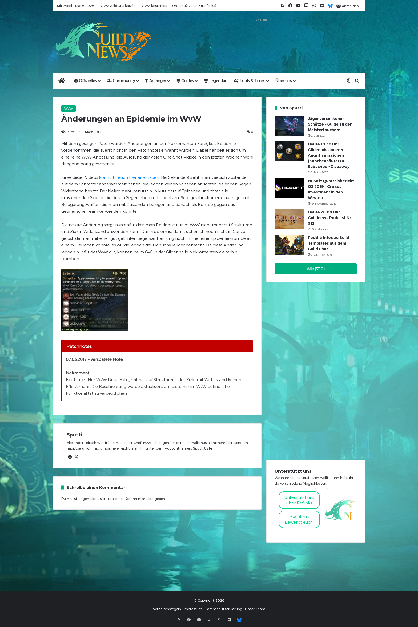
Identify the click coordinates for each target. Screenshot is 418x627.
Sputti (69, 132)
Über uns (283, 80)
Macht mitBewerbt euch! (299, 519)
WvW (68, 108)
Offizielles (85, 80)
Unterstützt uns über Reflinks (299, 500)
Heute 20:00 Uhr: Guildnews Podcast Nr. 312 (330, 218)
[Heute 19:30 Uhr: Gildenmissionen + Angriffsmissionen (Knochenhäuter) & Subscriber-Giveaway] (289, 151)
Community (121, 80)
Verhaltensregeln (167, 609)
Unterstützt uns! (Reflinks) (194, 5)
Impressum (193, 609)
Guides (185, 80)
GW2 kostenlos (154, 5)
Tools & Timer (249, 80)
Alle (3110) (316, 268)
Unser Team (255, 609)
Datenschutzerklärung (223, 609)
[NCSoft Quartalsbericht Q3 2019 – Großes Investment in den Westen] (289, 188)
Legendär (215, 80)
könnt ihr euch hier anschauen (129, 177)
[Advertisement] (262, 35)
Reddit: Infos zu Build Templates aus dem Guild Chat (328, 243)
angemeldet (88, 498)
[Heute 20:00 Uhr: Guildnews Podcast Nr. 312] (289, 219)
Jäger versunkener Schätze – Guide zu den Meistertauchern (330, 124)
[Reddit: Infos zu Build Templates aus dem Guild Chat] (289, 245)
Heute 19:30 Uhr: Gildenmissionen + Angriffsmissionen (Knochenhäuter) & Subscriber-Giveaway (328, 155)
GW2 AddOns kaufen (118, 5)
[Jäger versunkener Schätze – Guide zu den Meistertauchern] (289, 126)
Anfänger (155, 80)
